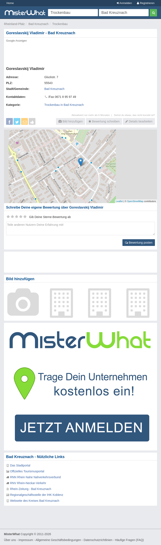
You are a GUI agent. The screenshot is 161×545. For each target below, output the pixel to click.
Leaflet (119, 201)
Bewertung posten (138, 242)
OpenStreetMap (135, 201)
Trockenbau (60, 24)
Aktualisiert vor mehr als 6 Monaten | (92, 115)
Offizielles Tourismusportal (27, 471)
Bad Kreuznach (39, 24)
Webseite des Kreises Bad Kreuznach (34, 500)
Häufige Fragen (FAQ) (129, 540)
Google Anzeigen (16, 40)
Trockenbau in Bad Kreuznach (64, 104)
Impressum (25, 540)
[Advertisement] (80, 53)
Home (10, 3)
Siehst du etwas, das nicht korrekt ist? (134, 115)
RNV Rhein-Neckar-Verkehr (28, 483)
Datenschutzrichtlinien (98, 540)
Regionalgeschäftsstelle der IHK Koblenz (36, 494)
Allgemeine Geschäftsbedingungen (58, 540)
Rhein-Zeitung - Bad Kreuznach (30, 489)
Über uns (10, 540)
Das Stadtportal (20, 465)
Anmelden (124, 3)
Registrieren (146, 3)
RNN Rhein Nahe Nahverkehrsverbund (35, 477)
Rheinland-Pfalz (14, 24)
